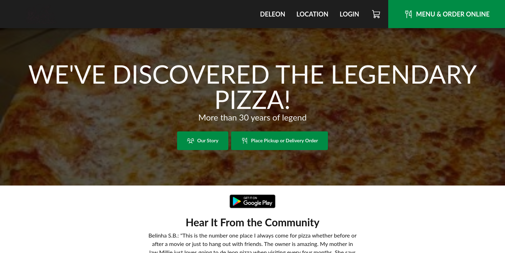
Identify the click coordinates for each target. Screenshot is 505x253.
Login (349, 14)
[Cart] (376, 14)
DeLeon (272, 14)
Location (312, 14)
